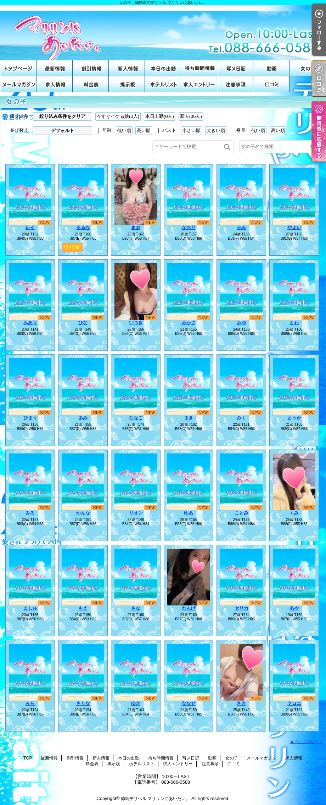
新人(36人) (191, 116)
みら (30, 703)
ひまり (30, 417)
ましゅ (30, 608)
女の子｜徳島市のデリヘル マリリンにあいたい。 (163, 32)
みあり (30, 322)
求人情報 (54, 84)
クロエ (294, 703)
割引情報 (91, 68)
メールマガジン (18, 84)
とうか (294, 417)
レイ (30, 227)
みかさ (189, 322)
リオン (136, 513)
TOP (18, 68)
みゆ (241, 322)
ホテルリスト (163, 84)
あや (294, 608)
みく (241, 417)
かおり (189, 227)
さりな (83, 703)
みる (30, 513)
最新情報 (54, 68)
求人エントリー (199, 84)
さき (241, 703)
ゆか (135, 703)
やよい (294, 227)
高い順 (144, 130)
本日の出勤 (163, 68)
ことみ (241, 513)
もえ (83, 608)
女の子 (308, 68)
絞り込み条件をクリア (62, 116)
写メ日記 (235, 68)
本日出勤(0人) (159, 116)
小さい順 (191, 130)
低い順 (124, 130)
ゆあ (188, 513)
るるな (83, 227)
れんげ (189, 608)
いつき (136, 322)
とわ (294, 322)
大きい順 (216, 130)
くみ (294, 513)
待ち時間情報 (199, 68)
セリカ (241, 608)
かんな (83, 513)
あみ (83, 417)
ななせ (189, 703)
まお (135, 227)
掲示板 (127, 84)
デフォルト (62, 130)
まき (188, 417)
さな (135, 608)
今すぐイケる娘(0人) (118, 116)
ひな (83, 322)
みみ (241, 227)
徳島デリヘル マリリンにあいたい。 (155, 798)
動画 (271, 68)
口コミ (271, 84)
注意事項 (235, 84)
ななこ (136, 417)
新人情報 (127, 68)
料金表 (91, 84)
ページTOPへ (308, 741)
